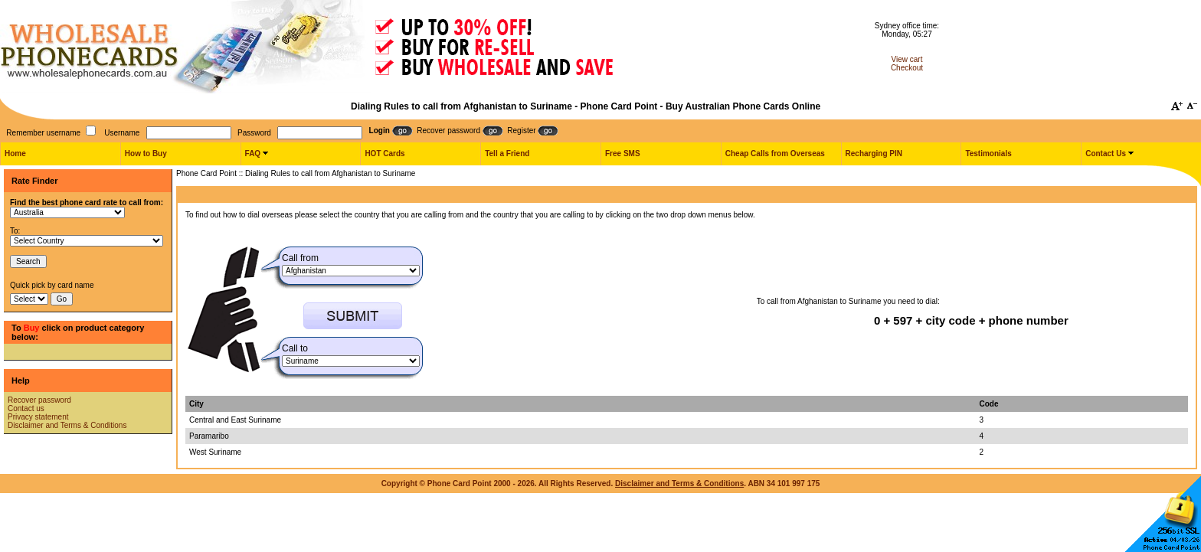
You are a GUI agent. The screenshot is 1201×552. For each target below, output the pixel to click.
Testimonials (988, 153)
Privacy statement (38, 417)
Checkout (907, 68)
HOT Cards (384, 153)
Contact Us (1105, 153)
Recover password (39, 400)
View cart (907, 59)
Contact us (26, 408)
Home (15, 153)
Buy (32, 327)
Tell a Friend (507, 153)
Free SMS (622, 153)
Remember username (43, 133)
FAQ (253, 153)
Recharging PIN (874, 153)
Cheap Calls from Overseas (775, 153)
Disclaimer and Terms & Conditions (67, 425)
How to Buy (146, 153)
